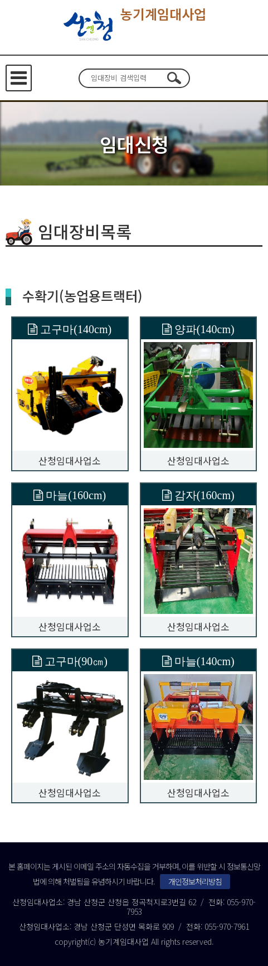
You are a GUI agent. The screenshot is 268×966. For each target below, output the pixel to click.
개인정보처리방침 (195, 881)
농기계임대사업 (134, 26)
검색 (174, 78)
